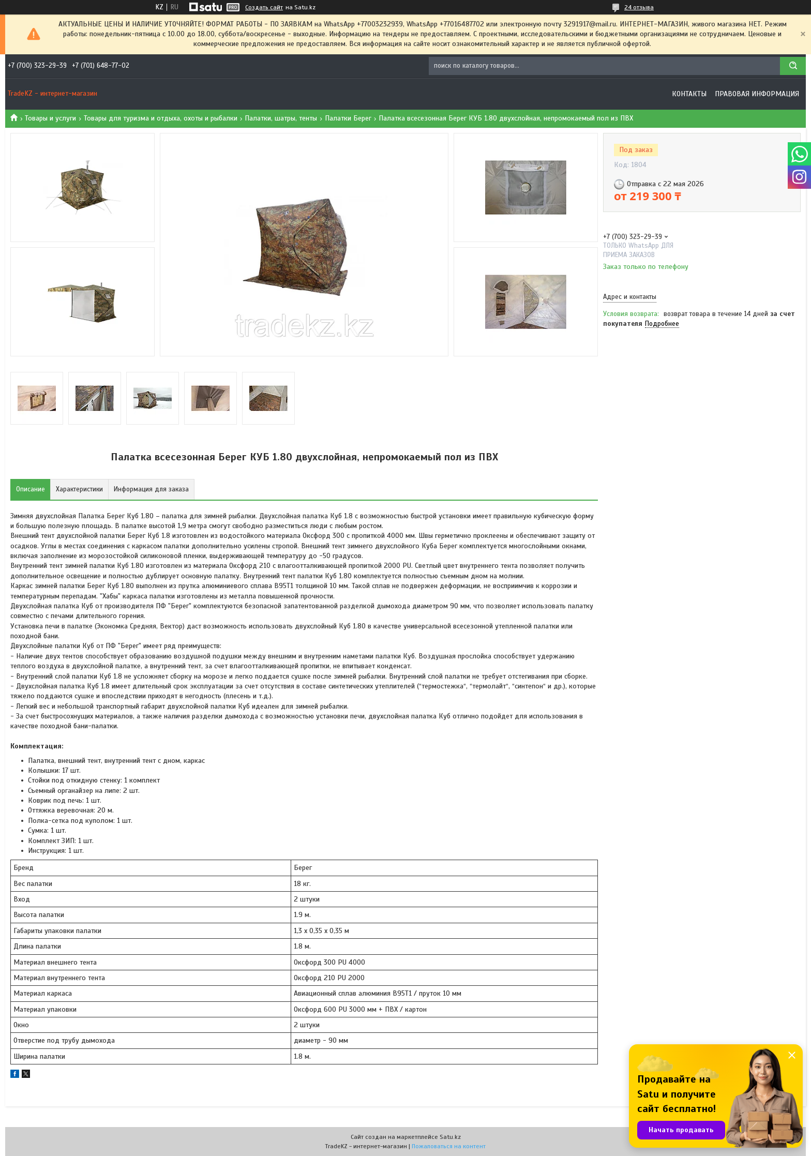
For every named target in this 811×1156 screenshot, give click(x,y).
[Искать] (793, 66)
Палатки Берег (348, 118)
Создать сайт (264, 7)
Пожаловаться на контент (449, 1146)
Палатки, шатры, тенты (281, 118)
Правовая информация (757, 93)
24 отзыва (639, 7)
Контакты (689, 93)
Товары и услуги (50, 118)
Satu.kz (450, 1136)
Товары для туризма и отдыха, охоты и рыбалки (160, 118)
